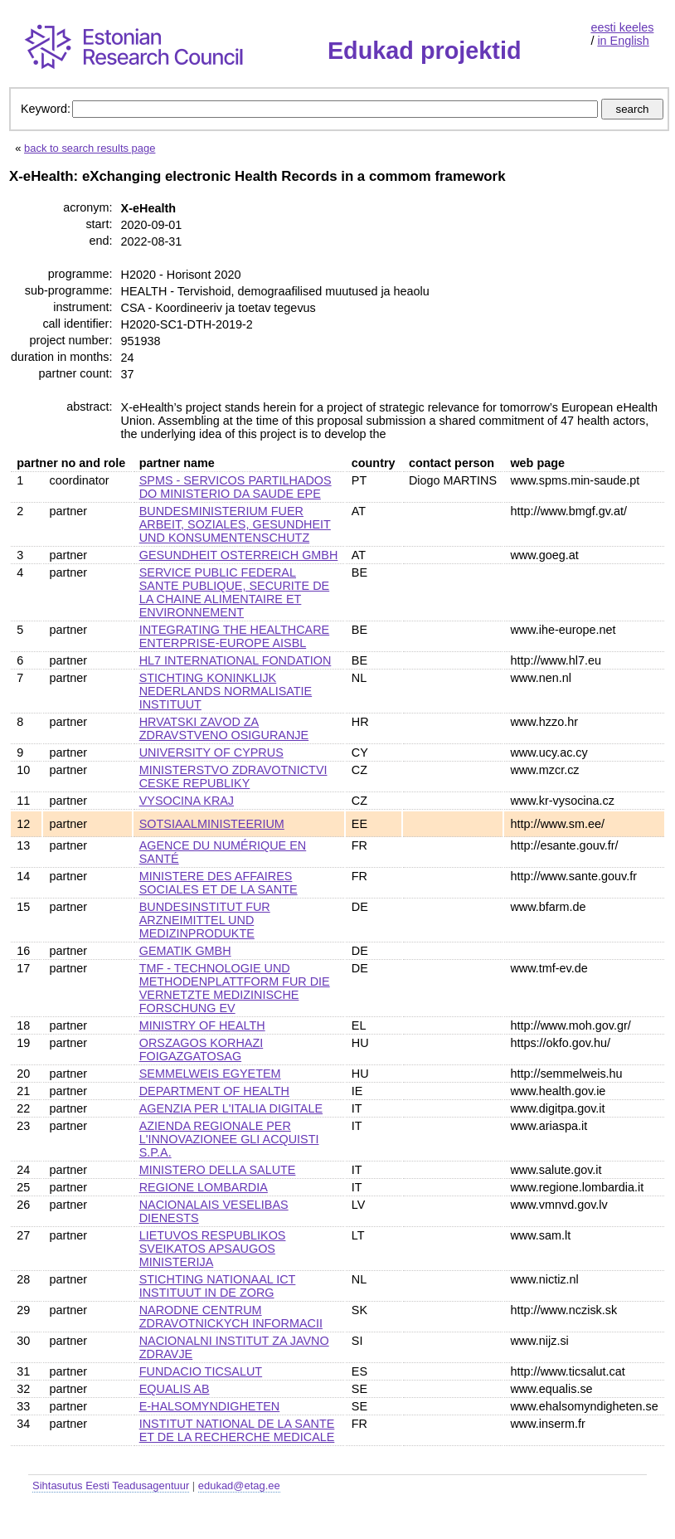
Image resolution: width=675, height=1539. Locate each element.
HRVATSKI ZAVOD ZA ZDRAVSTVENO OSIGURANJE (223, 728)
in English (622, 40)
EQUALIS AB (174, 1388)
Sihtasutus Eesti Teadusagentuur (110, 1485)
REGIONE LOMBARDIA (203, 1187)
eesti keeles (621, 27)
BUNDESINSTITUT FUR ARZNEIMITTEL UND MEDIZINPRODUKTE (204, 920)
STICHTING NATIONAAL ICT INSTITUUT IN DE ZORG (217, 1286)
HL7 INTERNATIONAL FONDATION (235, 660)
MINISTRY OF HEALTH (202, 1025)
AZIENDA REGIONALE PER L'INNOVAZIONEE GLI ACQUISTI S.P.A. (229, 1139)
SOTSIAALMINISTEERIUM (211, 823)
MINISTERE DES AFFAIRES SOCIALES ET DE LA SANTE (218, 882)
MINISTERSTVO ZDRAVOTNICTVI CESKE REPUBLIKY (233, 776)
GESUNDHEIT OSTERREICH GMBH (238, 555)
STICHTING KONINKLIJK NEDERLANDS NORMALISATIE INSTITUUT (225, 691)
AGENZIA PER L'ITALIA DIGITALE (231, 1108)
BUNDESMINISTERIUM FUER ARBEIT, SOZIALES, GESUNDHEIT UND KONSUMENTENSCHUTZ (235, 524)
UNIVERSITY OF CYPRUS (211, 752)
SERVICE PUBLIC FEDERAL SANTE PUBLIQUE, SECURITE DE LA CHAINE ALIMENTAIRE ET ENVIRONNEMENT (234, 592)
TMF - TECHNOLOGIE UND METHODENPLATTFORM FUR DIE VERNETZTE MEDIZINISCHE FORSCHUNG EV (234, 988)
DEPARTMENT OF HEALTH (214, 1091)
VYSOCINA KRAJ (186, 800)
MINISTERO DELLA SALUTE (217, 1169)
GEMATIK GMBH (185, 950)
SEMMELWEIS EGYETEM (210, 1073)
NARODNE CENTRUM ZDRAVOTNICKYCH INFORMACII (231, 1316)
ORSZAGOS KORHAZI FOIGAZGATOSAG (201, 1049)
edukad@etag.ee (239, 1485)
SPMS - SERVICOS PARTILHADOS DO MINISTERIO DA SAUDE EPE (235, 487)
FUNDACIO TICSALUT (200, 1371)
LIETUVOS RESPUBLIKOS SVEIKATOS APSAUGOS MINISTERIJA (212, 1249)
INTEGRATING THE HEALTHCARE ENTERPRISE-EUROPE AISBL (234, 636)
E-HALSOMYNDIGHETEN (209, 1406)
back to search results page (89, 148)
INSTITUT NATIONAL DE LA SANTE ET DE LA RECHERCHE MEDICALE (237, 1430)
